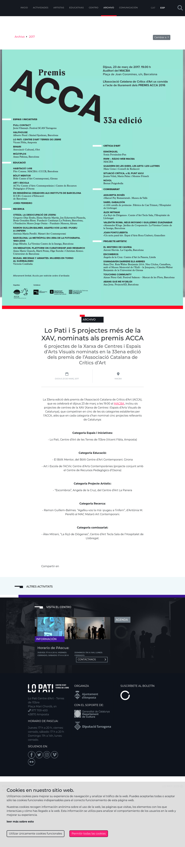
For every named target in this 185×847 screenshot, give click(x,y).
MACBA (119, 403)
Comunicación (128, 7)
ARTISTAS (58, 7)
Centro (93, 7)
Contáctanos (92, 659)
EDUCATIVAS (76, 7)
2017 (32, 36)
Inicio (24, 7)
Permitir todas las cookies (89, 833)
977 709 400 (38, 710)
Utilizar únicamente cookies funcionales (35, 833)
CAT (153, 7)
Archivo (108, 7)
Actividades (40, 7)
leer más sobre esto (20, 821)
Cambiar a (160, 37)
